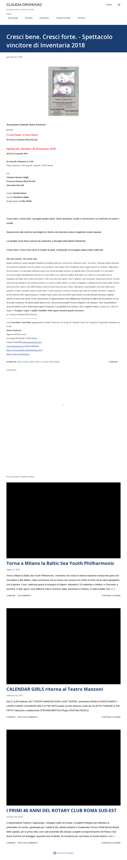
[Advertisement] (63, 454)
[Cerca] (109, 4)
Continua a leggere (111, 595)
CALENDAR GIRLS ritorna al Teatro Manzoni (54, 689)
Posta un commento (28, 717)
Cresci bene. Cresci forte (29, 362)
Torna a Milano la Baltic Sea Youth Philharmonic (60, 563)
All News (27, 18)
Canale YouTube (62, 18)
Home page (11, 18)
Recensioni (42, 18)
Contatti (80, 18)
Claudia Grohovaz (24, 5)
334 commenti (24, 595)
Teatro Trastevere (51, 362)
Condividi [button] (113, 362)
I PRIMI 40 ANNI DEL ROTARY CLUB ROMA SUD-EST (61, 810)
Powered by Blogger (63, 853)
